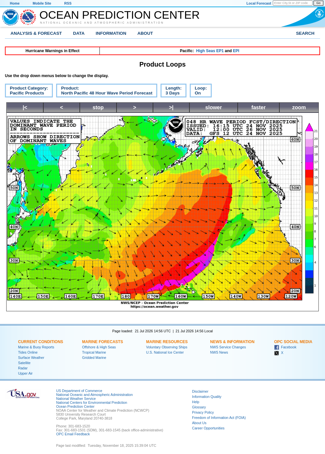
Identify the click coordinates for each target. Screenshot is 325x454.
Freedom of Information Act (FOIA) (219, 418)
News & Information (232, 342)
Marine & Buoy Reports (36, 347)
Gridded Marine (94, 358)
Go (318, 3)
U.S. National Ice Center (165, 352)
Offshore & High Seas (99, 347)
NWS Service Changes (228, 347)
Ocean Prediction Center (119, 15)
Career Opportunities (208, 428)
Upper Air (25, 373)
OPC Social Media (293, 342)
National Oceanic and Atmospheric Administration (102, 22)
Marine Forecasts (102, 342)
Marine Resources (167, 342)
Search (305, 33)
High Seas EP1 (210, 51)
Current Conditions (40, 342)
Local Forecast (259, 3)
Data (79, 33)
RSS (68, 3)
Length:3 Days (171, 91)
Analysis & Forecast (36, 33)
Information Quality (206, 397)
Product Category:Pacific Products (26, 91)
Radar (23, 368)
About (145, 33)
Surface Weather (31, 358)
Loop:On (198, 91)
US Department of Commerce (79, 391)
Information (111, 33)
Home (15, 3)
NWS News (219, 352)
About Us (199, 423)
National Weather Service (76, 399)
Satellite (24, 363)
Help (195, 402)
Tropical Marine (94, 352)
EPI (236, 51)
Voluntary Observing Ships (166, 347)
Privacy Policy (203, 412)
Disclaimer (200, 391)
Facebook (285, 347)
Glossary (199, 407)
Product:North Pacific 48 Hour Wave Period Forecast (104, 91)
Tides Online (27, 352)
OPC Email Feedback (73, 434)
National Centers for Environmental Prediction (91, 402)
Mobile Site (42, 3)
